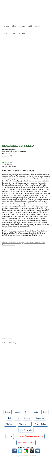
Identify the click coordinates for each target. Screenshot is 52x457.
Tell (9, 418)
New (14, 26)
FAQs (9, 436)
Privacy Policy (40, 424)
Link (45, 412)
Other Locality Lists (26, 442)
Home (6, 26)
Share (6, 33)
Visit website (7, 162)
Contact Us (39, 418)
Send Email (7, 164)
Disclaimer (10, 424)
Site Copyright (26, 430)
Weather (22, 33)
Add (30, 26)
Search (22, 26)
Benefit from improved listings (31, 436)
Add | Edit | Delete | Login (9, 343)
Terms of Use (24, 424)
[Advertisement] (26, 62)
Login (37, 26)
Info (13, 33)
